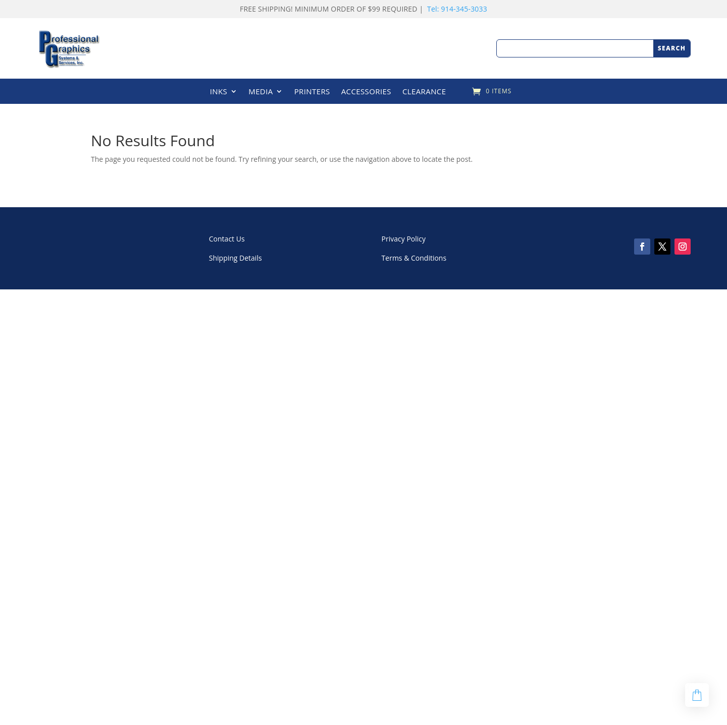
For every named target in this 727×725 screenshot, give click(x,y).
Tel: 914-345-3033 (457, 9)
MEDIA (260, 92)
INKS (219, 92)
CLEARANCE (424, 92)
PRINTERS (312, 92)
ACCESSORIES (366, 92)
